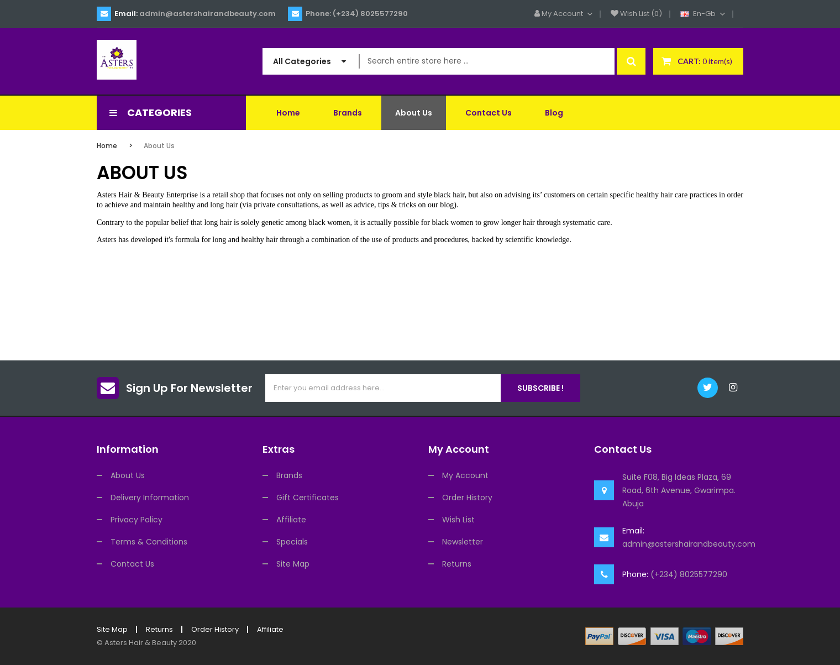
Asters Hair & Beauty (140, 642)
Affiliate (291, 519)
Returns (456, 563)
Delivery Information (150, 497)
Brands (289, 475)
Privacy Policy (136, 519)
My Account (465, 475)
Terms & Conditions (149, 541)
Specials (292, 541)
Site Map (292, 563)
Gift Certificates (307, 497)
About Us (159, 145)
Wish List (458, 519)
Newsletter (462, 541)
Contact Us (132, 563)
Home (107, 145)
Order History (467, 497)
